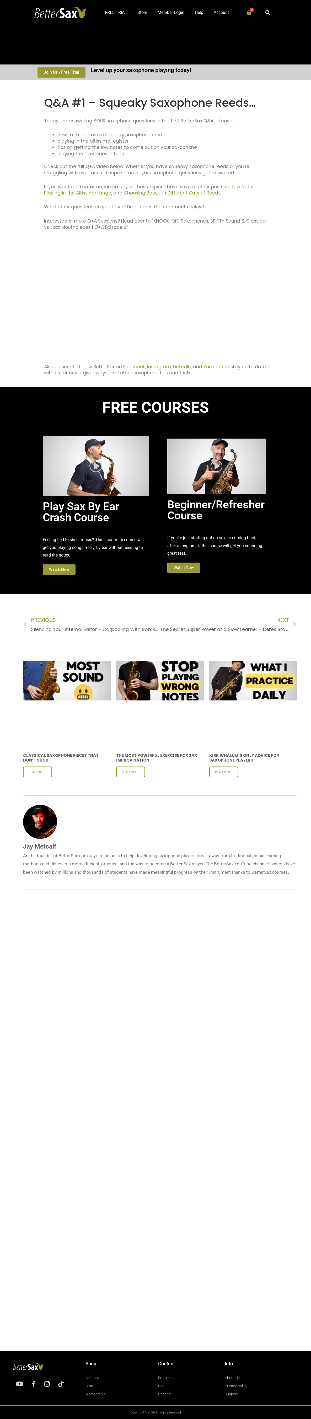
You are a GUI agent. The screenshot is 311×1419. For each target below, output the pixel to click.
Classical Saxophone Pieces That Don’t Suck (61, 758)
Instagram (158, 367)
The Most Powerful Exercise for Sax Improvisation (156, 758)
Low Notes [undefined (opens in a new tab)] (243, 187)
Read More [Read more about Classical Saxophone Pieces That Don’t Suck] (37, 772)
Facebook (134, 367)
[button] (268, 12)
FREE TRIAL (116, 12)
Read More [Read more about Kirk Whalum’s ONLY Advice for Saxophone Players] (223, 772)
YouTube (213, 367)
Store (142, 12)
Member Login (171, 12)
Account (221, 12)
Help (199, 12)
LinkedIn (182, 367)
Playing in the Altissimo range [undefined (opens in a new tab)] (77, 193)
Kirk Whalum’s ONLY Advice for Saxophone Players (244, 758)
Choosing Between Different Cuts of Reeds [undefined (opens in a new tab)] (172, 193)
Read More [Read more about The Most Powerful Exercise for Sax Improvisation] (130, 772)
